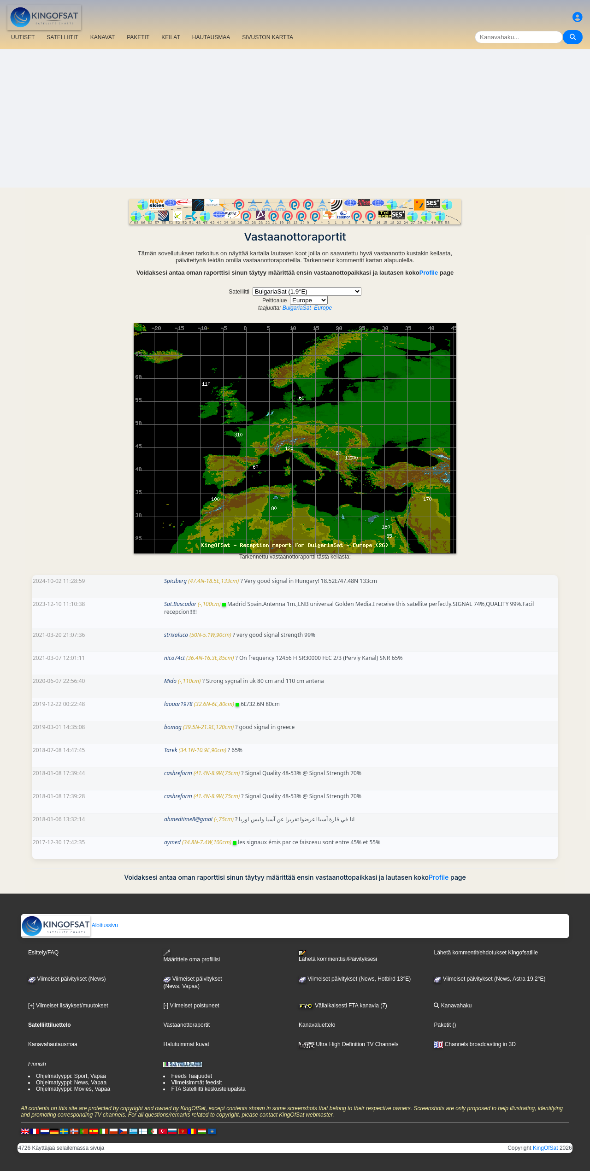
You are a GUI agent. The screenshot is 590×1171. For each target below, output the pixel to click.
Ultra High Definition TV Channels (349, 1044)
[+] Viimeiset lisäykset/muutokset (68, 1005)
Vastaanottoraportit (186, 1025)
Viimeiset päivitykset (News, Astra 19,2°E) (489, 979)
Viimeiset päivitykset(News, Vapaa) (192, 982)
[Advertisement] (295, 118)
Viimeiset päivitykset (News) (67, 979)
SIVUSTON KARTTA (267, 37)
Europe (323, 308)
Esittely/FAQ (43, 952)
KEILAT (170, 37)
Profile (428, 272)
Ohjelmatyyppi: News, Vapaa (71, 1082)
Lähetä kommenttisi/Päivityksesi (338, 956)
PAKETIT (138, 37)
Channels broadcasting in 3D (474, 1044)
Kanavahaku (453, 1005)
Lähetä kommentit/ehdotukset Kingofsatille (485, 952)
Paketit (442, 1025)
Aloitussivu (69, 925)
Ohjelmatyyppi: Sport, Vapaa (71, 1076)
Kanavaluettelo (317, 1025)
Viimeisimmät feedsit (196, 1082)
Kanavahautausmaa (52, 1044)
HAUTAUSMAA (211, 37)
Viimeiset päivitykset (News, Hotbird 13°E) (355, 979)
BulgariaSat (297, 308)
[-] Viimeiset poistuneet (191, 1005)
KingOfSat (545, 1148)
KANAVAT (102, 37)
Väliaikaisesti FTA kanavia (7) (343, 1005)
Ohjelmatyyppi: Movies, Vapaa (73, 1089)
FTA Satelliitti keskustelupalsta (208, 1089)
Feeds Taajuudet (191, 1076)
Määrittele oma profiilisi (191, 956)
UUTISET (23, 37)
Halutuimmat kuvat (186, 1044)
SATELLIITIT (62, 37)
